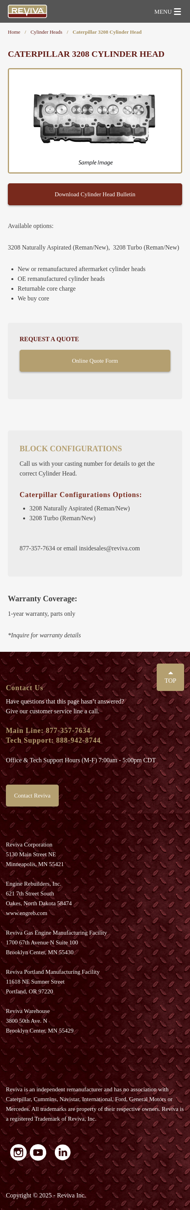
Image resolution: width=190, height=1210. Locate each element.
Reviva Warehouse (28, 1011)
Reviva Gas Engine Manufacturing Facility (56, 933)
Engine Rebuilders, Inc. (34, 884)
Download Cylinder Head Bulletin (94, 194)
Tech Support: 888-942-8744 (53, 740)
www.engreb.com (26, 913)
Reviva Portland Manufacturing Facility (53, 972)
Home (14, 32)
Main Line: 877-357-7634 (48, 730)
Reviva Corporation (29, 844)
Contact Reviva (32, 795)
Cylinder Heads (46, 32)
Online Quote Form (95, 361)
